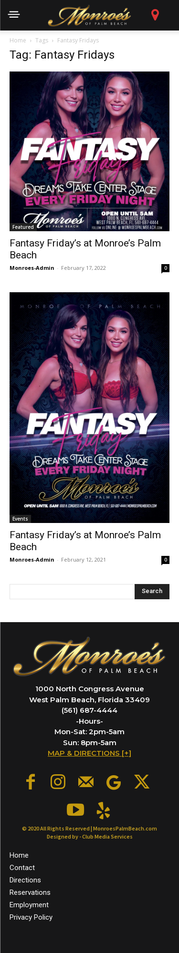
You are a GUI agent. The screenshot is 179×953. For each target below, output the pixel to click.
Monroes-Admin (32, 267)
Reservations (30, 892)
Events (20, 518)
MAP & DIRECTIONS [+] (89, 753)
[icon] (155, 17)
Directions (25, 880)
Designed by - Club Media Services (90, 836)
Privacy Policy (31, 917)
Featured (23, 227)
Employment (29, 905)
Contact (22, 867)
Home (18, 40)
